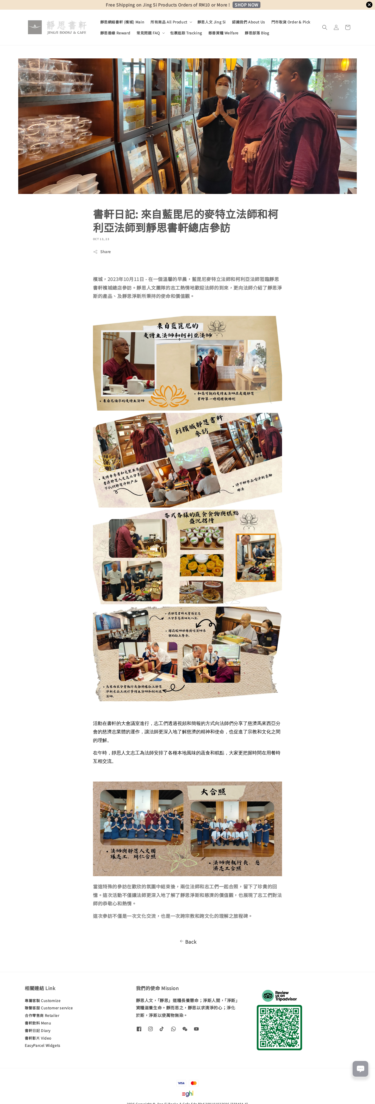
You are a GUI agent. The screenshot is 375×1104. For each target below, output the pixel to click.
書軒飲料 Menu (38, 1023)
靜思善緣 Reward (115, 32)
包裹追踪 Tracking (186, 32)
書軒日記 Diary (38, 1030)
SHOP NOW (246, 5)
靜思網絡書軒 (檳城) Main (122, 22)
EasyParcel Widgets (42, 1045)
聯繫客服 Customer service (49, 1007)
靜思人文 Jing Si (211, 22)
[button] (324, 27)
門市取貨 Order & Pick (290, 22)
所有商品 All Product (169, 22)
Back (187, 941)
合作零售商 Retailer (42, 1015)
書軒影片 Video (38, 1038)
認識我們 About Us (248, 22)
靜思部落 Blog (257, 32)
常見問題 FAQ (148, 33)
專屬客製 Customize (42, 1000)
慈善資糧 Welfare (223, 32)
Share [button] (102, 251)
